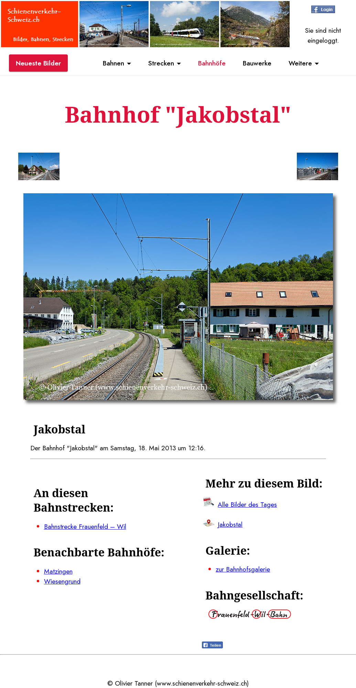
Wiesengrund (62, 581)
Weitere (300, 63)
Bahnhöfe (212, 63)
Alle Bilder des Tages (247, 504)
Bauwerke (257, 63)
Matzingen (58, 571)
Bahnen (113, 63)
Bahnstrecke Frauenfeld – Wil (85, 526)
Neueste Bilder (38, 63)
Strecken (161, 63)
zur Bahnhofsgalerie (243, 569)
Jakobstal (230, 524)
